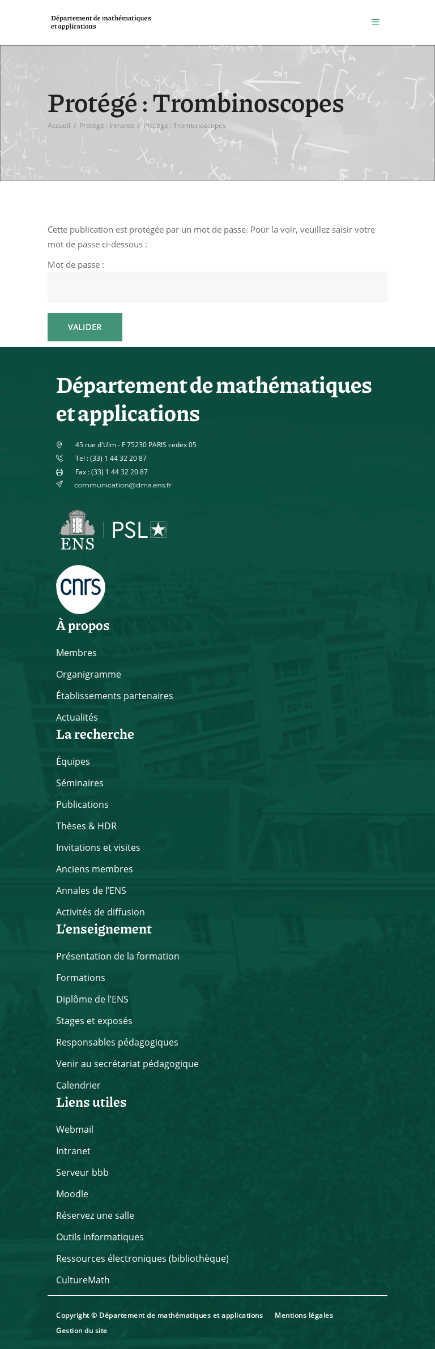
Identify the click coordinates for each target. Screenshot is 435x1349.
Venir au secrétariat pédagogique (127, 1063)
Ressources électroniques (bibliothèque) (142, 1258)
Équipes (73, 761)
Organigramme (88, 674)
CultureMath (83, 1280)
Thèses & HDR (86, 826)
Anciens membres (94, 869)
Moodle (72, 1194)
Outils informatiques (100, 1237)
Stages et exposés (94, 1020)
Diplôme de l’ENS (92, 999)
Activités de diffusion (100, 912)
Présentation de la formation (118, 956)
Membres (76, 652)
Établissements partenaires (114, 696)
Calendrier (78, 1085)
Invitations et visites (98, 847)
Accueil (59, 125)
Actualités (77, 717)
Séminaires (80, 783)
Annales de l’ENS (91, 890)
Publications (82, 804)
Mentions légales (304, 1315)
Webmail (74, 1129)
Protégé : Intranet (106, 125)
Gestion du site (82, 1330)
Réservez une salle (95, 1215)
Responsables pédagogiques (117, 1042)
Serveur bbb (82, 1172)
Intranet (73, 1151)
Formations (80, 977)
